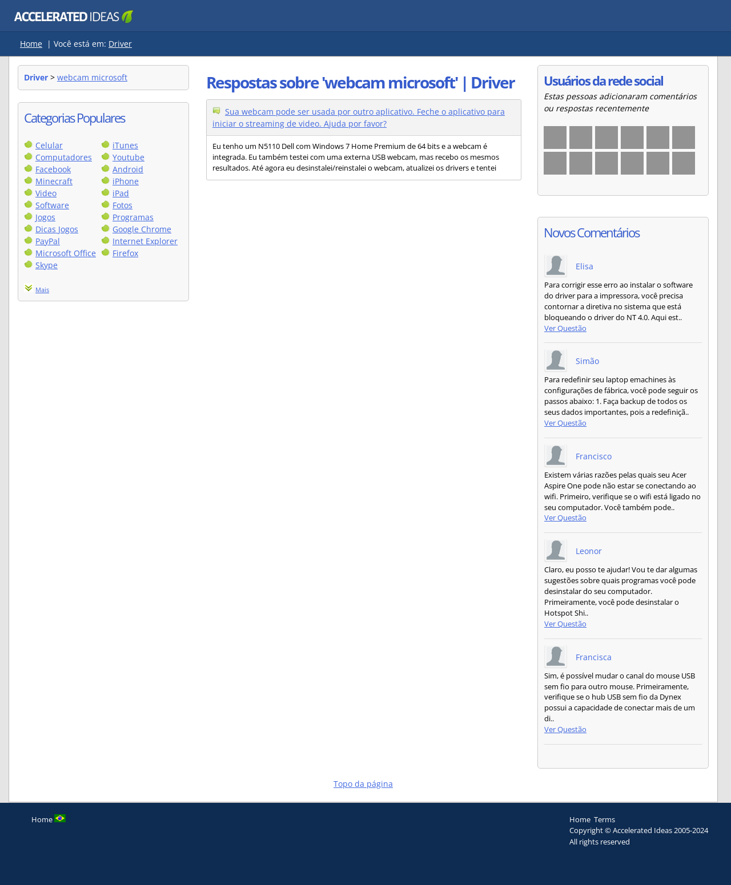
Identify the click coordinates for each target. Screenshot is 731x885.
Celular (49, 145)
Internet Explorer (145, 241)
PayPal (47, 241)
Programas (133, 217)
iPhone (126, 181)
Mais (42, 289)
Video (46, 193)
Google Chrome (142, 229)
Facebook (53, 169)
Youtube (128, 157)
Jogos (45, 217)
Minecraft (54, 181)
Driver (120, 43)
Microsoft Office (65, 253)
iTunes (125, 145)
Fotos (122, 205)
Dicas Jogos (56, 229)
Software (52, 205)
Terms (604, 819)
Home (31, 43)
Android (128, 169)
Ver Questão (565, 328)
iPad (121, 193)
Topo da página (363, 783)
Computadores (63, 157)
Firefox (125, 253)
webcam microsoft (92, 77)
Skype (46, 265)
